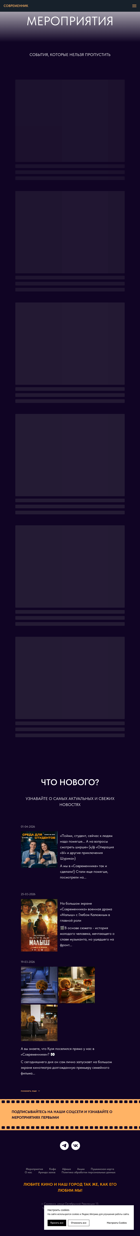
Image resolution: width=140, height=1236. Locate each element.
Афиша (66, 1169)
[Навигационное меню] (134, 6)
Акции (81, 1169)
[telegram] (64, 1145)
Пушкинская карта (102, 1169)
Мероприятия (34, 1169)
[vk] (75, 1145)
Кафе (52, 1169)
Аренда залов (46, 1172)
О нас (28, 1172)
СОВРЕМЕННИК (16, 6)
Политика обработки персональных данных (88, 1172)
